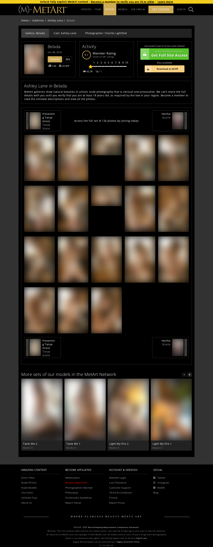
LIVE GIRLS (138, 9)
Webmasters (72, 477)
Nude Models (29, 487)
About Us (26, 502)
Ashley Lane (55, 20)
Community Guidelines (78, 497)
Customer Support (120, 487)
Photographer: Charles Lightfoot (106, 33)
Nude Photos (29, 482)
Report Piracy (117, 502)
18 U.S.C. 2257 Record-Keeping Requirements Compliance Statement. (107, 527)
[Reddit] (159, 487)
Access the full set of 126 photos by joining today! (106, 120)
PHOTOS (109, 9)
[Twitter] (159, 478)
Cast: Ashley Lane (65, 33)
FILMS (98, 9)
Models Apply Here (76, 482)
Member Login (117, 477)
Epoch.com (141, 538)
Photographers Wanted (79, 487)
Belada (54, 46)
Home (25, 20)
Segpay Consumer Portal (128, 542)
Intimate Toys (29, 497)
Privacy (113, 497)
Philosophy (71, 492)
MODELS (123, 9)
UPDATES (86, 9)
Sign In (181, 9)
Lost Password (117, 482)
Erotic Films (28, 477)
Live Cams (27, 492)
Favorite (55, 59)
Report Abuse (73, 502)
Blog (155, 492)
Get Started (161, 9)
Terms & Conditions (120, 492)
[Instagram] (161, 482)
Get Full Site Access (164, 54)
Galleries (38, 20)
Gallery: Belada (35, 33)
